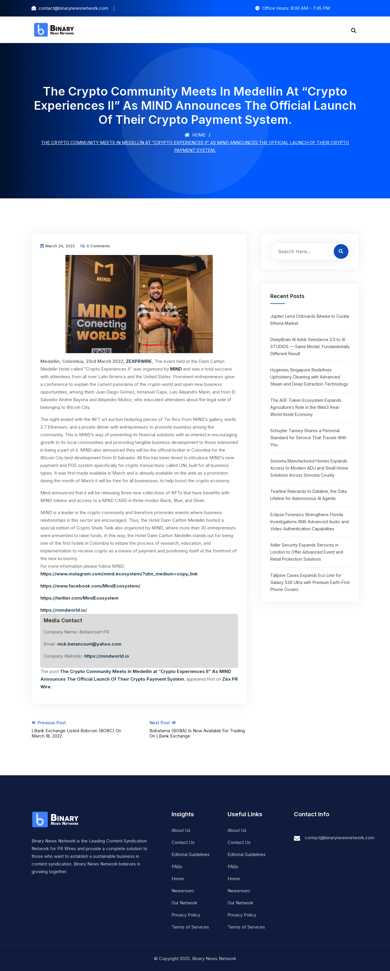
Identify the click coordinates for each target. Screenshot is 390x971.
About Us (181, 830)
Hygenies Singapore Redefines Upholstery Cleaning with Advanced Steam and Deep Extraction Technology (309, 376)
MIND (176, 369)
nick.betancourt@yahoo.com (89, 644)
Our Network (184, 902)
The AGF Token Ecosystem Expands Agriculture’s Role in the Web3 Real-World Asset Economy (305, 407)
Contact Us (183, 842)
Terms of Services (190, 926)
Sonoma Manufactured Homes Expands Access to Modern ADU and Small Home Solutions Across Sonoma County (309, 468)
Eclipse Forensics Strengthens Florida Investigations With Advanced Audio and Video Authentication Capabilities (309, 521)
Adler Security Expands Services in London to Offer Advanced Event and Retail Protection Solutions (306, 552)
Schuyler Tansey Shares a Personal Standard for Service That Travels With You (308, 437)
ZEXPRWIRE (139, 361)
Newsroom (183, 890)
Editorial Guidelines (191, 854)
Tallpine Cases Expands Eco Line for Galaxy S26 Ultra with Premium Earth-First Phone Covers (310, 582)
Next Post (198, 729)
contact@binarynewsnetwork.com (339, 837)
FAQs (177, 866)
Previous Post (80, 729)
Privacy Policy (186, 914)
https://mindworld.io (106, 656)
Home (195, 135)
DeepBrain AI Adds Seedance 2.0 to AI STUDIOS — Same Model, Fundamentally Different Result (310, 346)
